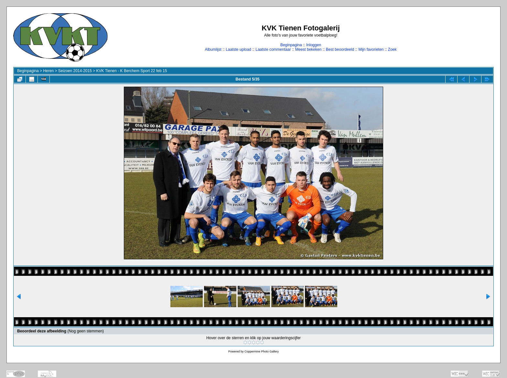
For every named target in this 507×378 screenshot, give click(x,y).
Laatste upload (238, 49)
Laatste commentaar (273, 49)
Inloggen (313, 45)
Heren (48, 71)
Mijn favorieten (370, 49)
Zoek (392, 49)
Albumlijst (213, 49)
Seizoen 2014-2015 (75, 71)
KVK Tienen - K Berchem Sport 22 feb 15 (131, 71)
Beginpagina (291, 45)
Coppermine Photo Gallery (261, 351)
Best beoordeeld (340, 49)
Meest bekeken (308, 49)
